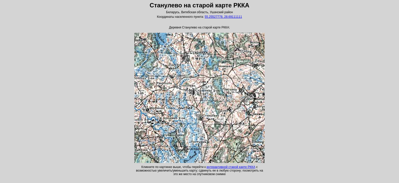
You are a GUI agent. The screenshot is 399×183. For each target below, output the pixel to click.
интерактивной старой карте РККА (231, 167)
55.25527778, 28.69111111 (223, 17)
